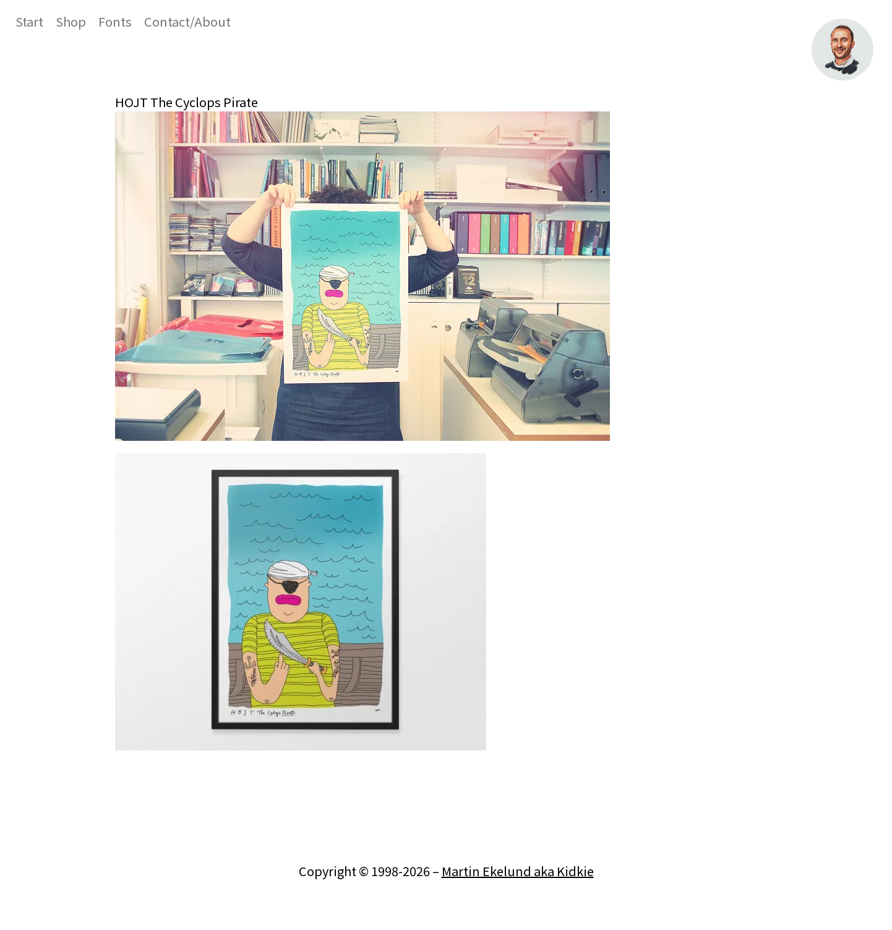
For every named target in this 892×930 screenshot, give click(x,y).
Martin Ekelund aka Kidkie (518, 871)
